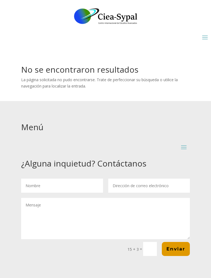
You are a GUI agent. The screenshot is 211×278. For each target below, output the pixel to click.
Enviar (175, 249)
